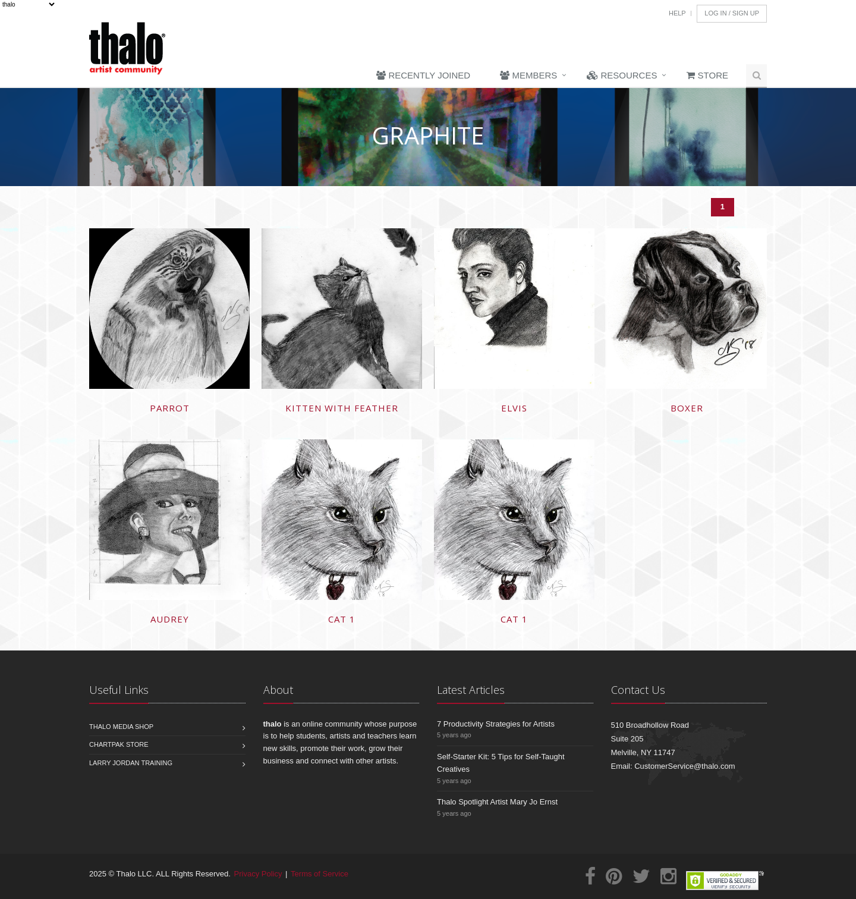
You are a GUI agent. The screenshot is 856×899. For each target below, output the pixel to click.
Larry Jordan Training (130, 762)
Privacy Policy (258, 873)
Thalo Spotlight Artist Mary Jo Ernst (497, 801)
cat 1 (341, 619)
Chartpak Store (119, 744)
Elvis (514, 408)
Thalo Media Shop (121, 726)
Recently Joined (423, 75)
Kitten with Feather (341, 408)
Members (528, 75)
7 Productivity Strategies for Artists (496, 723)
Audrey (169, 619)
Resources (622, 75)
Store (707, 75)
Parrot (170, 408)
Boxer (687, 408)
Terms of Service (319, 873)
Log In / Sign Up (731, 13)
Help (677, 13)
